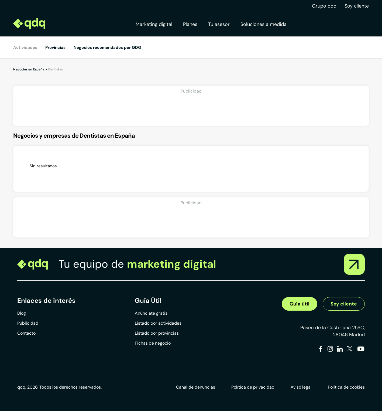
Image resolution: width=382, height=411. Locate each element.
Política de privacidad (252, 387)
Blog (21, 313)
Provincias (55, 47)
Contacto (26, 333)
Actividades (25, 47)
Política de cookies (346, 387)
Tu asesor (219, 24)
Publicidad (27, 323)
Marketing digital (154, 24)
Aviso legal (301, 387)
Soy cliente (357, 6)
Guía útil (299, 304)
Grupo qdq (324, 6)
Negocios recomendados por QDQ (107, 47)
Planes (190, 24)
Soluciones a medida (263, 24)
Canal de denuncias (195, 387)
